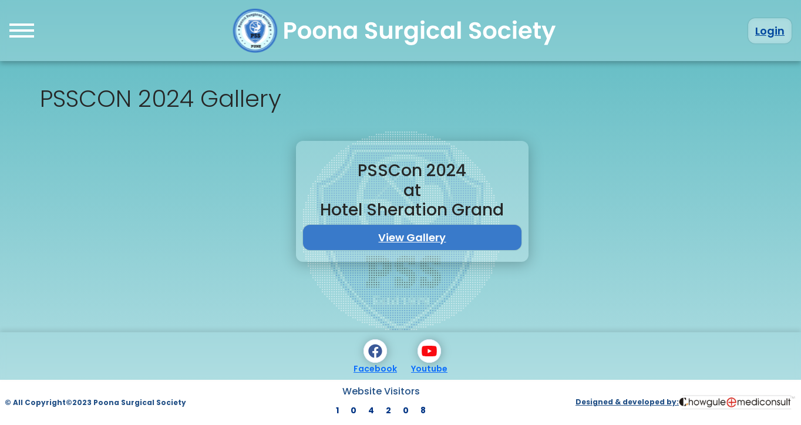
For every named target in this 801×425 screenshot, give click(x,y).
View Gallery (412, 237)
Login (770, 30)
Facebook (375, 357)
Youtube (429, 357)
